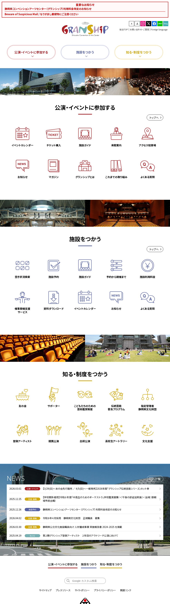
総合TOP (124, 29)
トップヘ (154, 117)
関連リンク (125, 590)
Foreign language (159, 29)
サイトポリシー (82, 590)
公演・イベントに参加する (62, 564)
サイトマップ (45, 590)
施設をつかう (88, 564)
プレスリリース (63, 590)
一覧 (158, 480)
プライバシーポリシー (105, 590)
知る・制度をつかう (111, 564)
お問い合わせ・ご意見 (139, 29)
